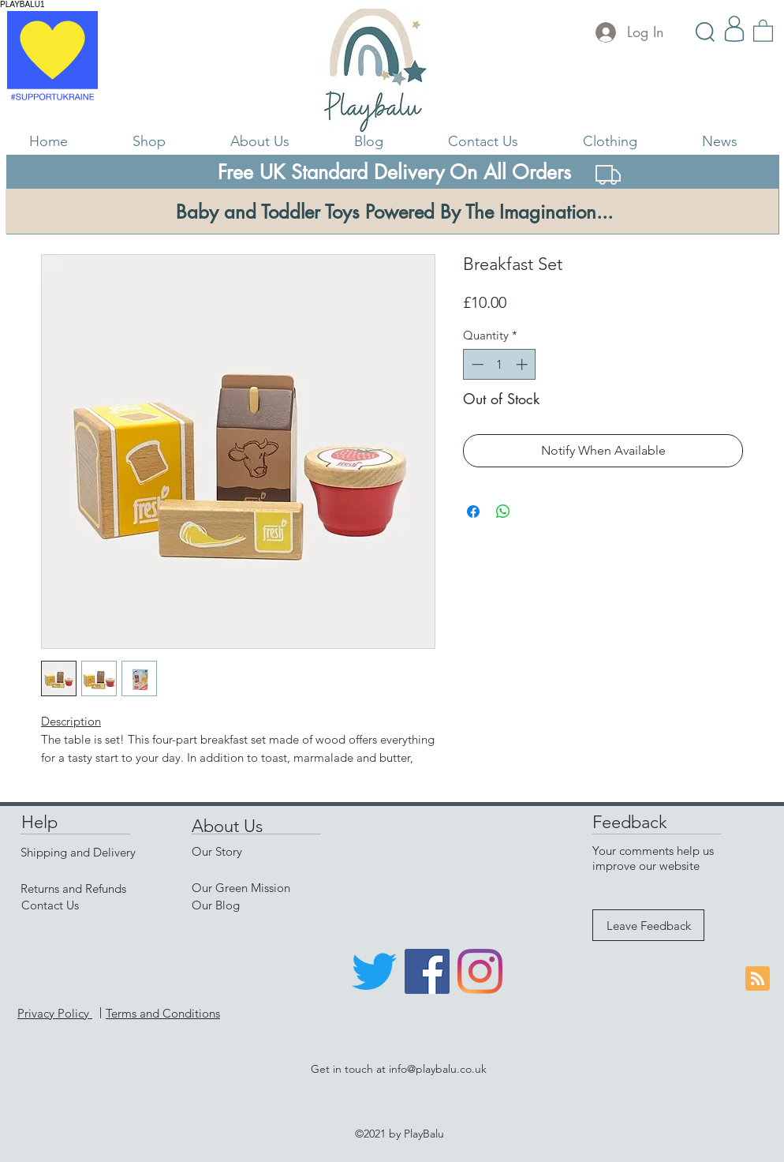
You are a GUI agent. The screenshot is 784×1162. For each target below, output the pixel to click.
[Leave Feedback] (648, 925)
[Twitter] (374, 971)
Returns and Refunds (73, 888)
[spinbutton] (500, 364)
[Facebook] (427, 971)
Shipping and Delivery (78, 852)
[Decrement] (476, 364)
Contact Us (50, 905)
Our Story (217, 851)
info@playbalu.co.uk (438, 1069)
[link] (763, 30)
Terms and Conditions (163, 1013)
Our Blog (216, 905)
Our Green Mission (241, 887)
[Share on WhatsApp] (503, 511)
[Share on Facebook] (473, 511)
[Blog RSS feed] (757, 979)
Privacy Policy (54, 1013)
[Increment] (523, 364)
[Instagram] (479, 971)
